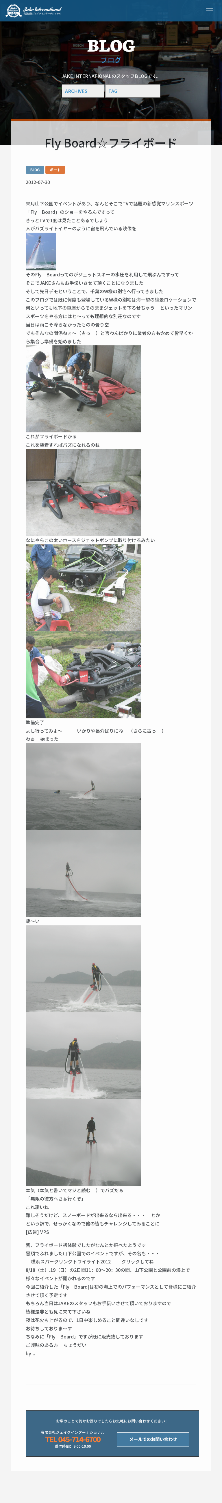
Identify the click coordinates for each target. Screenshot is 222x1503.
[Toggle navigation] (209, 10)
